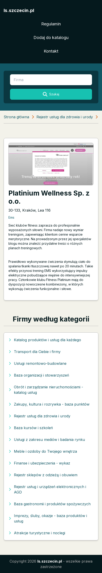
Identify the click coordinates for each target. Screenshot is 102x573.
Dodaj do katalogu (51, 37)
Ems (11, 217)
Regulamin (51, 24)
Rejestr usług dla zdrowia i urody (64, 117)
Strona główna (16, 117)
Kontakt (51, 51)
